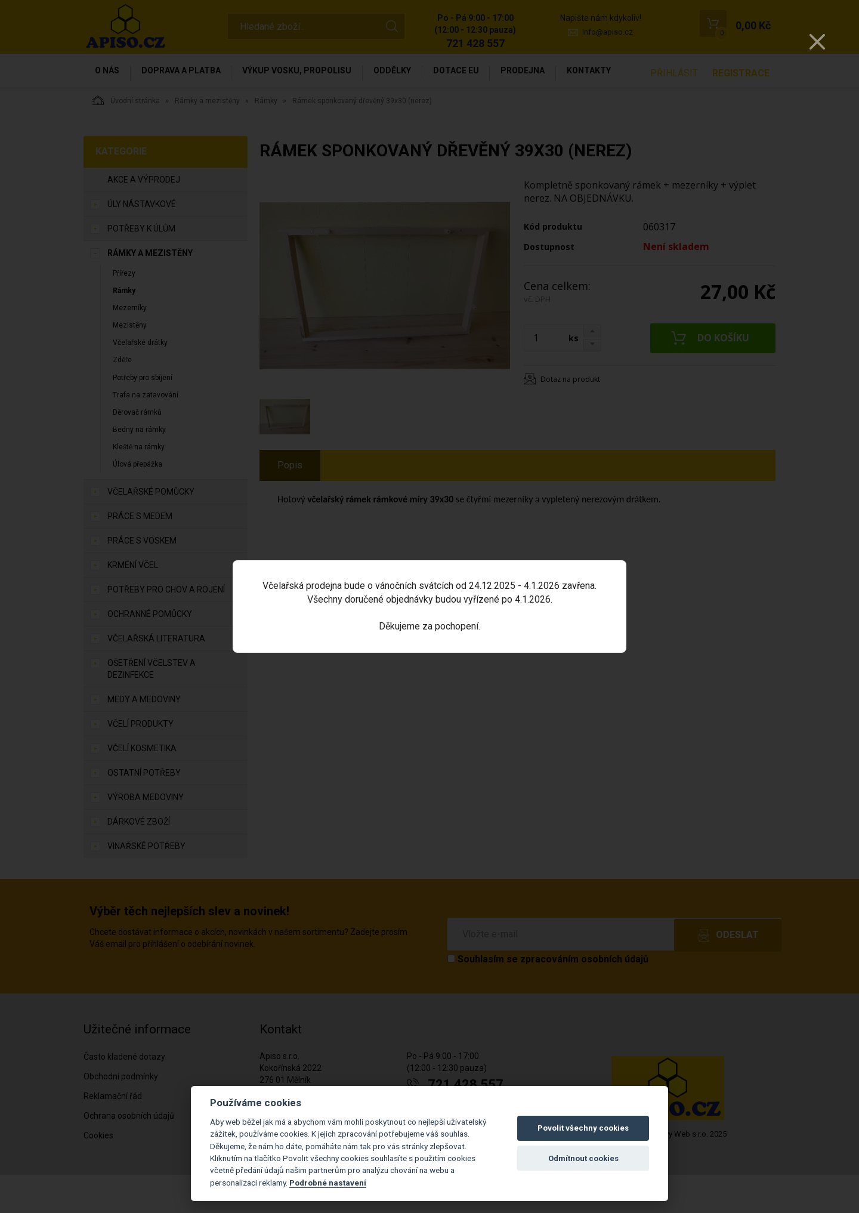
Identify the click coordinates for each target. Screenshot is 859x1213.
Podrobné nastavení (327, 1182)
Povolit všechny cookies (583, 1128)
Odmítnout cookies (583, 1158)
